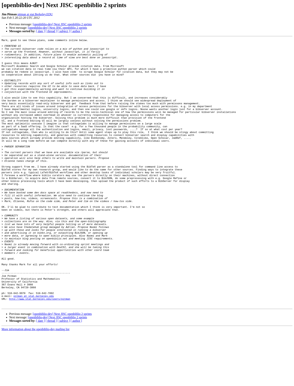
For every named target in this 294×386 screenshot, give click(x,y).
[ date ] (40, 31)
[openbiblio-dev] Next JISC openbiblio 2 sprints (62, 24)
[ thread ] (51, 31)
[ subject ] (64, 31)
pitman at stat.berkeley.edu (33, 347)
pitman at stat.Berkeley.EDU (35, 14)
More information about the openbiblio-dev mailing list (35, 382)
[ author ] (76, 31)
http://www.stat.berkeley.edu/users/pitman (39, 351)
